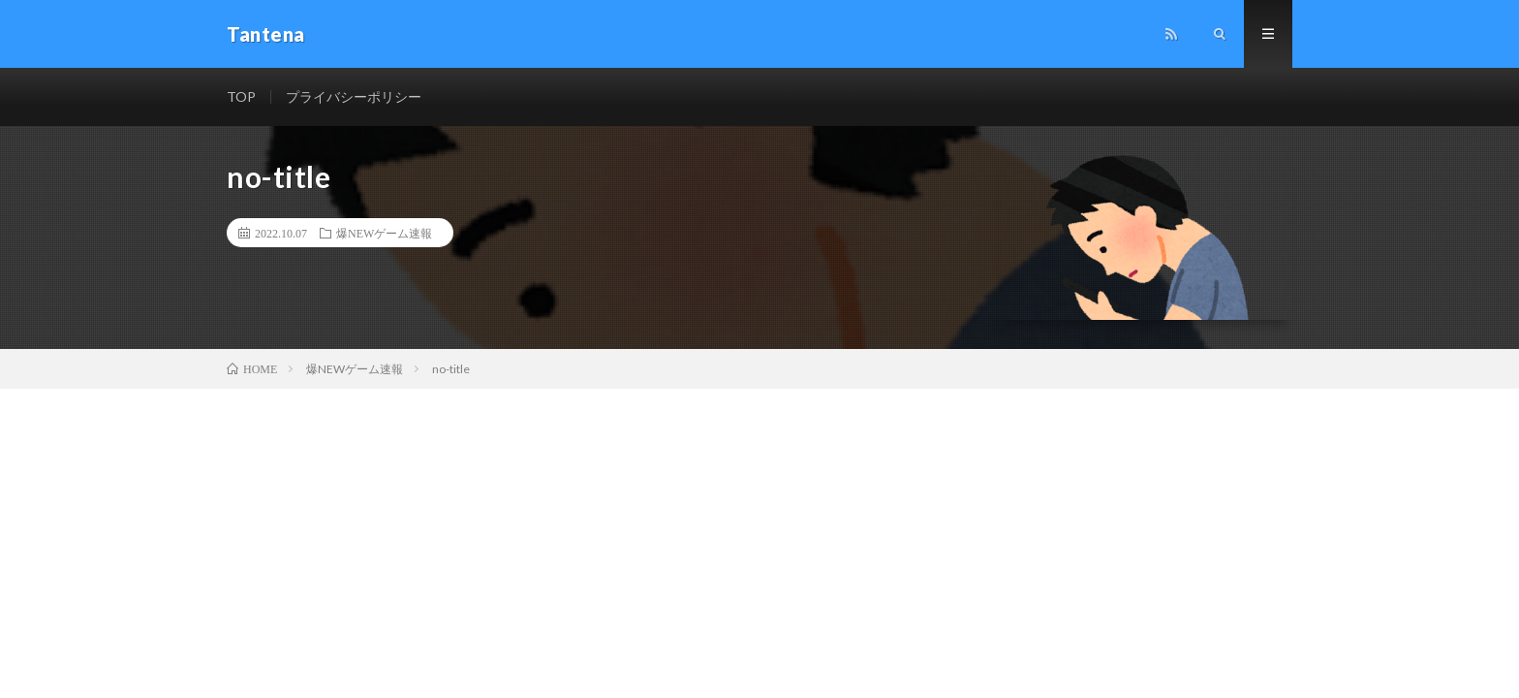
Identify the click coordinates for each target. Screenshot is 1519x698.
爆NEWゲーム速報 (384, 232)
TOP (241, 96)
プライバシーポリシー (353, 96)
